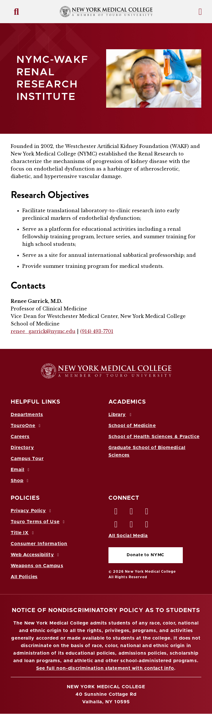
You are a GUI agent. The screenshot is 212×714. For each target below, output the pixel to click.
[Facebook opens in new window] (116, 512)
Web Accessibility (36, 554)
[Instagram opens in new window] (116, 525)
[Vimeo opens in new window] (131, 525)
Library (120, 414)
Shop (20, 480)
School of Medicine (132, 425)
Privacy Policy (32, 510)
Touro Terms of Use (39, 521)
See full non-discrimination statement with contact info (105, 668)
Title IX (23, 532)
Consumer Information (39, 543)
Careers (20, 436)
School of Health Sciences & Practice (154, 436)
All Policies (24, 576)
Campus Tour (27, 458)
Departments (27, 414)
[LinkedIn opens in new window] (146, 512)
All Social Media (128, 535)
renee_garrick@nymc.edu (43, 331)
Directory (22, 447)
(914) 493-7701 (96, 331)
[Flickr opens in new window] (146, 525)
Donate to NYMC (145, 555)
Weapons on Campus (37, 565)
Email (21, 469)
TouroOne (26, 425)
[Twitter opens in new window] (131, 512)
